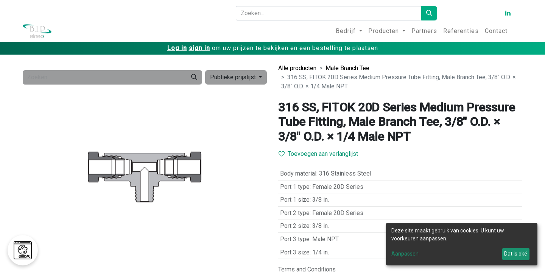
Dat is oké (515, 254)
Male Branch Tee (347, 68)
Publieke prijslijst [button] (233, 77)
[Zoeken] (429, 13)
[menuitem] (349, 31)
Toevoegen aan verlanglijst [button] (318, 153)
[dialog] (461, 244)
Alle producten (297, 68)
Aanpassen (405, 254)
